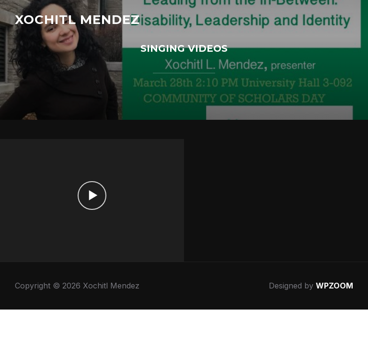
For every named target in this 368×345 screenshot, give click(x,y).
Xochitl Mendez (77, 19)
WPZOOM (334, 285)
